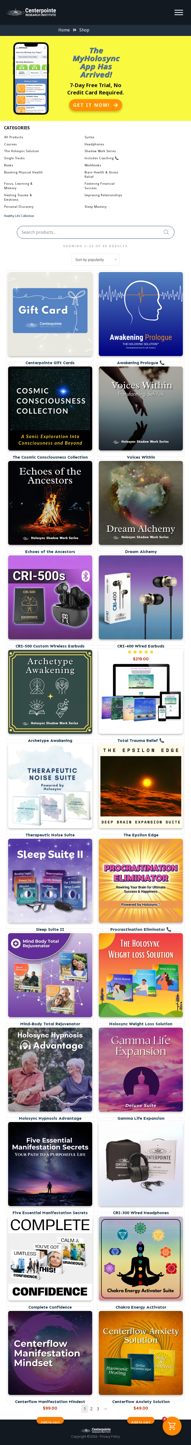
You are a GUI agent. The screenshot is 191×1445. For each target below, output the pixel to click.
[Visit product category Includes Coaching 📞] (123, 159)
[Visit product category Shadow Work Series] (123, 152)
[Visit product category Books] (42, 166)
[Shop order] (95, 259)
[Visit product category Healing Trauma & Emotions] (42, 198)
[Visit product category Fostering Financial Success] (123, 187)
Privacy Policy (110, 1436)
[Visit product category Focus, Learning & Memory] (42, 187)
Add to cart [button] (50, 1422)
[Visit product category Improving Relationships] (123, 196)
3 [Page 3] (98, 1409)
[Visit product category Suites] (123, 138)
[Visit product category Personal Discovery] (42, 207)
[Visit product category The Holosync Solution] (42, 152)
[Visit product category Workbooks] (123, 166)
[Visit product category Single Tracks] (42, 159)
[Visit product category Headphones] (123, 145)
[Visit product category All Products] (42, 138)
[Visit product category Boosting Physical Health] (42, 173)
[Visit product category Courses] (42, 145)
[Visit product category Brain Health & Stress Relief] (123, 175)
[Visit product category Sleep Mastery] (123, 207)
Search (166, 232)
